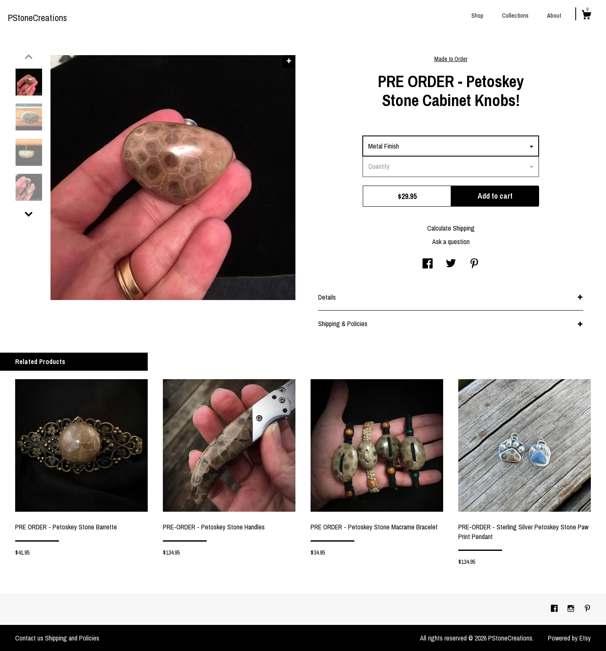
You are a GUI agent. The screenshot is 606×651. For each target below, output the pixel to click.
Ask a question (451, 241)
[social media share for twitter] (451, 264)
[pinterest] (587, 609)
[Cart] (586, 16)
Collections (515, 15)
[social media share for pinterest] (474, 264)
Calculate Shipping (451, 228)
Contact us (29, 638)
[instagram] (572, 609)
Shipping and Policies (72, 638)
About (554, 15)
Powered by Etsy (569, 638)
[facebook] (555, 609)
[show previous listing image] (28, 57)
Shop (477, 15)
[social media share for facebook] (428, 264)
